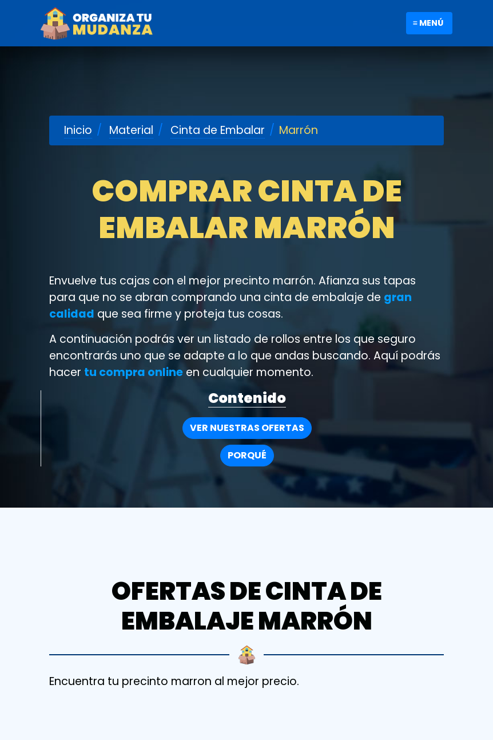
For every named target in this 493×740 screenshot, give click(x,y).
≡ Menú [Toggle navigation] (428, 23)
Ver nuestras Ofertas (247, 427)
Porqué (247, 455)
